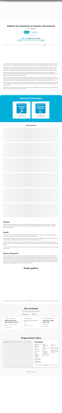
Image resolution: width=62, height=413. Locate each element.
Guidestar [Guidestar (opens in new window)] (36, 356)
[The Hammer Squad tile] (21, 110)
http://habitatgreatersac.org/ (56, 350)
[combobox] (26, 314)
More (31, 300)
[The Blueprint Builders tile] (40, 110)
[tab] (17, 45)
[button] (12, 323)
